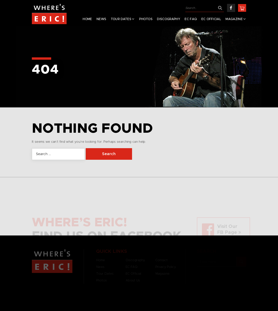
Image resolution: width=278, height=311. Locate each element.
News (101, 19)
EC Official (211, 19)
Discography (168, 19)
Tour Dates (121, 19)
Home (87, 19)
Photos (146, 19)
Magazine (234, 19)
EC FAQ (191, 19)
